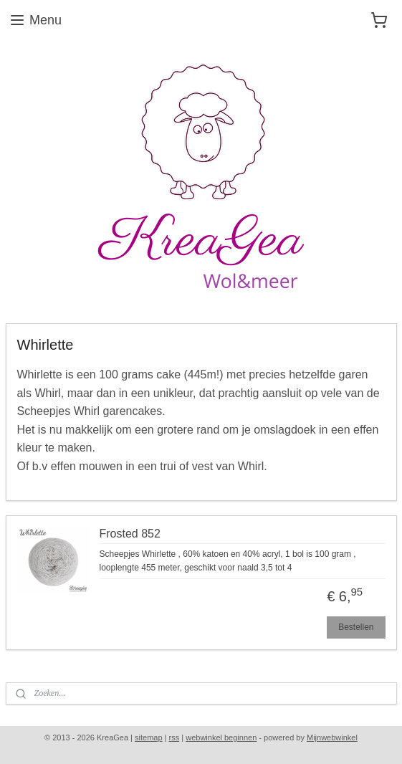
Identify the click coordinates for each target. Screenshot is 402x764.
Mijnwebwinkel (332, 737)
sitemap (149, 737)
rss (174, 737)
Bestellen (355, 627)
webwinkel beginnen (221, 737)
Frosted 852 (130, 533)
